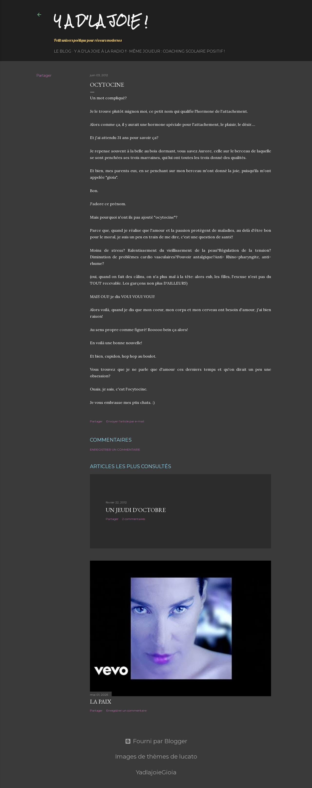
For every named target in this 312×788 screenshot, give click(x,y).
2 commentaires (133, 519)
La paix (100, 701)
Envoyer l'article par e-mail (125, 421)
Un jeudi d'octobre (136, 510)
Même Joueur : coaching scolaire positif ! (177, 51)
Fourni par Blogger (156, 741)
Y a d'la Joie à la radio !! (100, 51)
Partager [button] (43, 75)
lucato (188, 756)
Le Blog (62, 51)
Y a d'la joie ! (101, 21)
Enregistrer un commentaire (115, 449)
